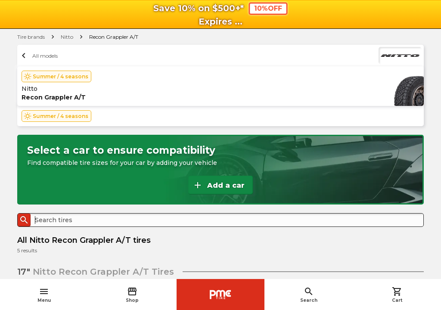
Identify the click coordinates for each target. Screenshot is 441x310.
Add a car (219, 185)
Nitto (67, 37)
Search (308, 294)
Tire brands (31, 37)
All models (38, 55)
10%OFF (268, 8)
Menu (44, 294)
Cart (397, 294)
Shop (132, 294)
